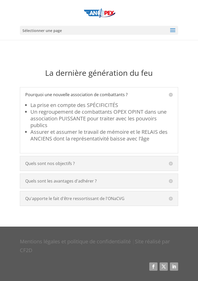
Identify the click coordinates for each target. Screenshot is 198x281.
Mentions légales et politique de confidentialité (76, 241)
